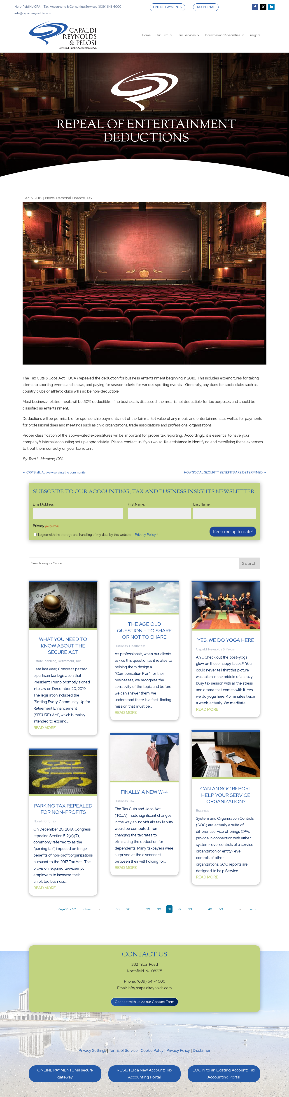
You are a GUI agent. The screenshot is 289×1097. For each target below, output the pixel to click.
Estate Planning (44, 661)
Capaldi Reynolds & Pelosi (215, 645)
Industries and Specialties (222, 35)
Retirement (66, 661)
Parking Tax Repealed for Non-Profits (63, 809)
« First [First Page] (87, 909)
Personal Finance (70, 197)
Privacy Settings (92, 1050)
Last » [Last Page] (252, 909)
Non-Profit (41, 821)
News (50, 197)
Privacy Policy (145, 534)
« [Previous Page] (99, 909)
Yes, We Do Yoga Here (225, 636)
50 (221, 909)
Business (121, 646)
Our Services (187, 35)
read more (44, 727)
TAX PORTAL (205, 7)
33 (190, 909)
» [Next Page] (240, 909)
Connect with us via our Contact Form (144, 1001)
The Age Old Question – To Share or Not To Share (144, 630)
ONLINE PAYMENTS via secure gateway (65, 1073)
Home (146, 35)
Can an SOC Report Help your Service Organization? (226, 788)
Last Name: (201, 504)
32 (179, 909)
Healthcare (137, 646)
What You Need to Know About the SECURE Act (63, 645)
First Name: (136, 504)
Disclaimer (201, 1050)
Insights (254, 35)
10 (118, 909)
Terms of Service (123, 1050)
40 (210, 909)
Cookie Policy (152, 1050)
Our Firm (162, 35)
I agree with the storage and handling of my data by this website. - (98, 534)
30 (159, 909)
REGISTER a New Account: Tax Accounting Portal (144, 1073)
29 (148, 909)
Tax (89, 197)
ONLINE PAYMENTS (167, 7)
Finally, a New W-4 (144, 792)
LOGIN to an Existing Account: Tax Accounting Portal (224, 1073)
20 (128, 909)
